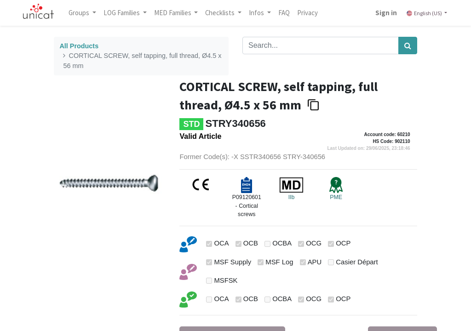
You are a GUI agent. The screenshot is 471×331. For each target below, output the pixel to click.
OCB (250, 243)
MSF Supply (233, 262)
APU (315, 262)
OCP (343, 243)
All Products (78, 46)
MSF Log (279, 262)
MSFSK (226, 280)
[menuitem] (284, 13)
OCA (221, 243)
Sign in (386, 12)
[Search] (407, 45)
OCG (314, 243)
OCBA (282, 243)
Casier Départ (357, 262)
